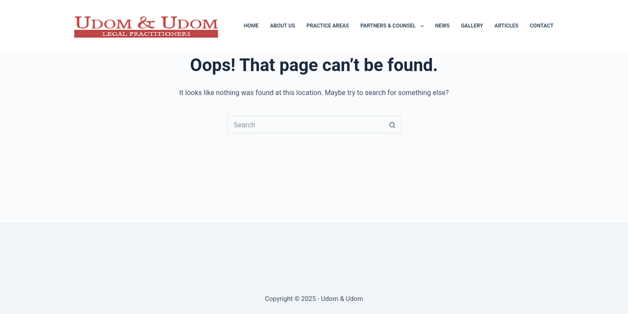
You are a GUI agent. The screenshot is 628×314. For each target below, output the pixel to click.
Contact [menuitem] (541, 26)
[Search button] (392, 124)
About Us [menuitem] (282, 26)
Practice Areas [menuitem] (328, 26)
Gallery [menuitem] (472, 26)
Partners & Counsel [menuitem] (393, 26)
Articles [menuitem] (507, 26)
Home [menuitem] (251, 26)
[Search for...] (305, 124)
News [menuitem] (442, 26)
